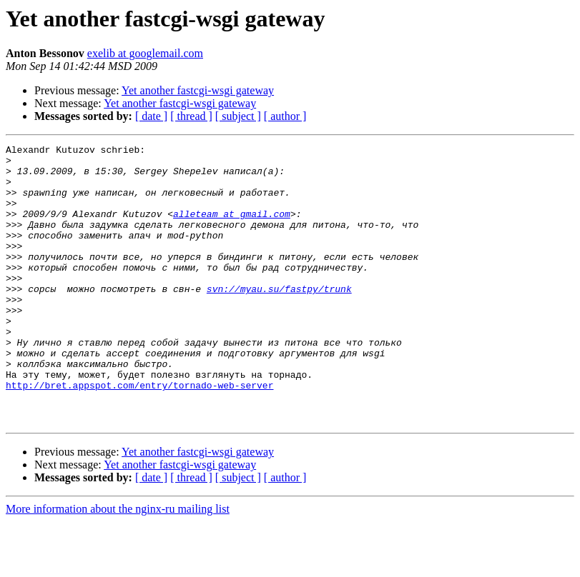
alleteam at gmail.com (231, 228)
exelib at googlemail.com (145, 53)
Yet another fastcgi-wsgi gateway (198, 90)
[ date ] (151, 116)
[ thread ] (191, 116)
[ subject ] (238, 116)
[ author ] (285, 116)
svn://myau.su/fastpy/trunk (279, 318)
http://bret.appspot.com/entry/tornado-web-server (139, 434)
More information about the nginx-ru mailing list (118, 564)
